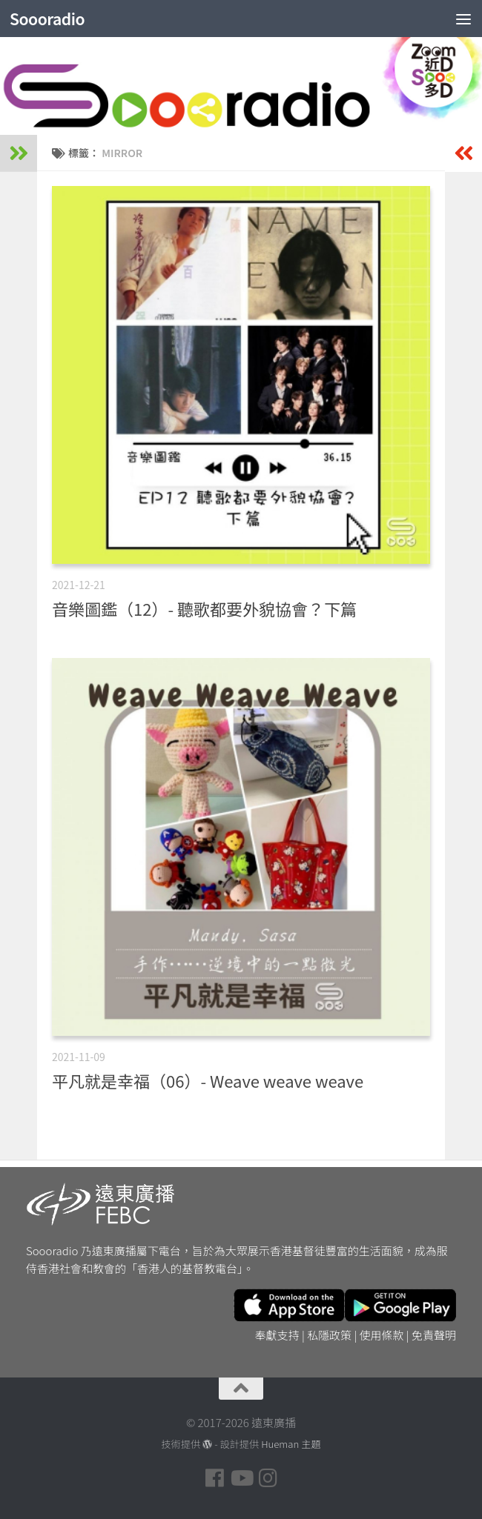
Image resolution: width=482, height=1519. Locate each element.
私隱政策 (329, 1335)
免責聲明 (434, 1335)
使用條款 (382, 1335)
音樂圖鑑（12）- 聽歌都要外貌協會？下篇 (204, 608)
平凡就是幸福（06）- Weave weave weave (207, 1080)
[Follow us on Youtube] (241, 1478)
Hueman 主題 (290, 1444)
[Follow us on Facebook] (214, 1478)
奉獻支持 (277, 1335)
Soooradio (47, 18)
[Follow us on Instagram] (267, 1478)
